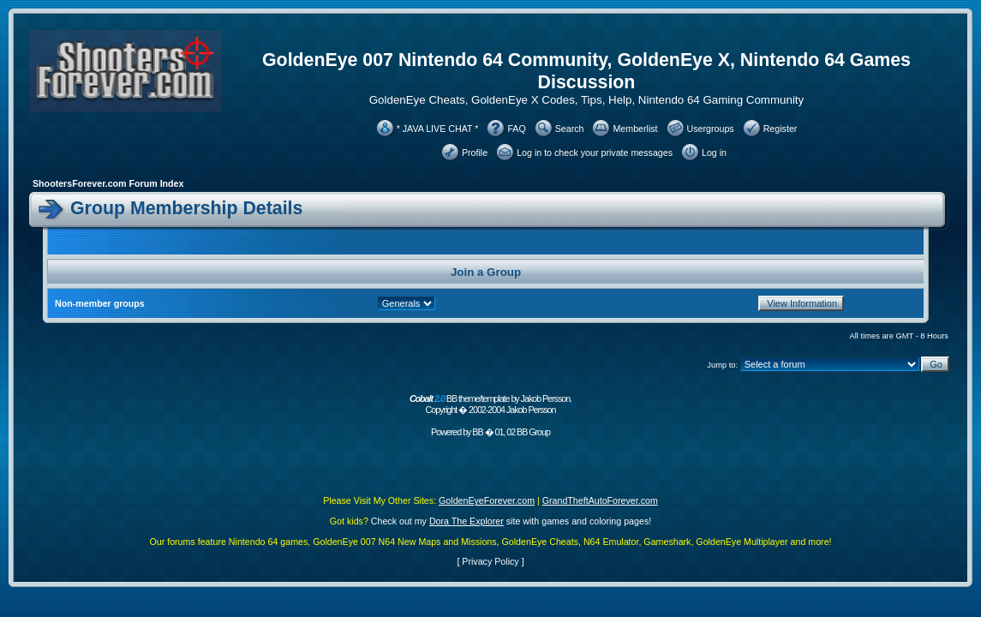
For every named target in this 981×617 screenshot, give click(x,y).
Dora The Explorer (466, 521)
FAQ (516, 128)
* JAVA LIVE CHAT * (438, 128)
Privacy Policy (490, 561)
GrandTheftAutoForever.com (600, 500)
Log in (714, 152)
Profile (475, 152)
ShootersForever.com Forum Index (108, 183)
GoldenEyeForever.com (487, 500)
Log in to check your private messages (595, 152)
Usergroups (710, 128)
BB (477, 432)
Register (780, 128)
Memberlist (635, 128)
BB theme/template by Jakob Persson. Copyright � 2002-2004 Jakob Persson (490, 404)
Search (569, 128)
